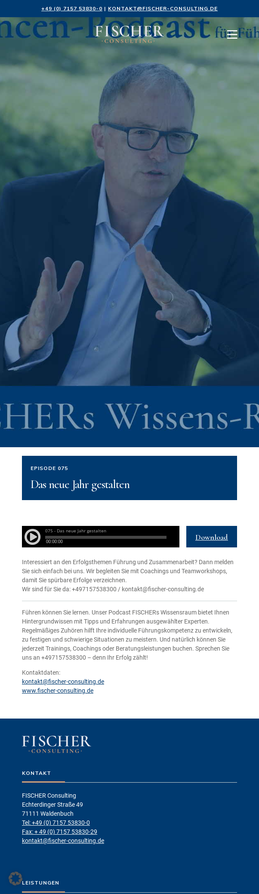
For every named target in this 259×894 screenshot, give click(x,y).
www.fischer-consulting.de (57, 690)
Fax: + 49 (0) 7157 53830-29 (59, 831)
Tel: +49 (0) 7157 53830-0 (56, 822)
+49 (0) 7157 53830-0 (71, 8)
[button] (15, 878)
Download (211, 537)
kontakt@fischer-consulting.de (163, 8)
